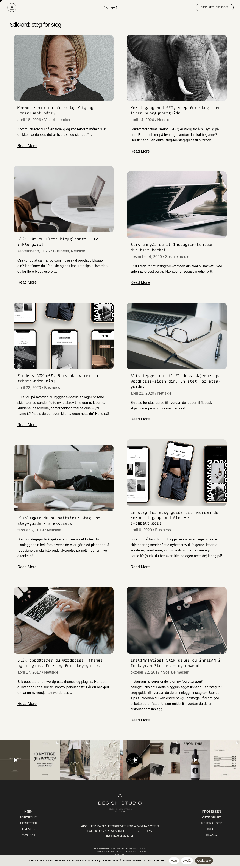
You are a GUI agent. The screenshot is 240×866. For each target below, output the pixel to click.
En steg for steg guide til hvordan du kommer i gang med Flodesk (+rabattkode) (174, 518)
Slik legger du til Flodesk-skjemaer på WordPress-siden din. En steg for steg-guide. (176, 381)
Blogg (211, 835)
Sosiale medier (178, 257)
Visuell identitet (57, 120)
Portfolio (28, 817)
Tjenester (28, 823)
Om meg (28, 829)
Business (61, 251)
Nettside (164, 120)
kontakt (28, 835)
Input (211, 829)
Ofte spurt (211, 817)
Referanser (211, 823)
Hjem (28, 811)
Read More (27, 146)
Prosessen (211, 811)
